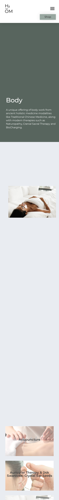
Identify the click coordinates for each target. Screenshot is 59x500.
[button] (52, 8)
